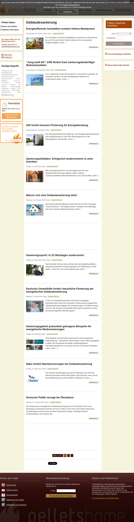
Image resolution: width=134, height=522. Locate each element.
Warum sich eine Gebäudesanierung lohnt (51, 195)
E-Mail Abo (8, 57)
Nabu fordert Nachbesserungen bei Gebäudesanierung (59, 364)
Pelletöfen (5, 88)
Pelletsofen (5, 90)
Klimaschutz (17, 80)
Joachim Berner (58, 33)
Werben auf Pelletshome (105, 478)
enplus (12, 88)
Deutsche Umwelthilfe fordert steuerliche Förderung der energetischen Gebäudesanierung (60, 290)
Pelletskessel (15, 86)
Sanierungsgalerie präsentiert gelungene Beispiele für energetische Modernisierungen (58, 328)
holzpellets (4, 84)
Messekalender (12, 495)
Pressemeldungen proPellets (119, 54)
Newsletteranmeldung (57, 478)
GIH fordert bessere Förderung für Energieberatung (57, 125)
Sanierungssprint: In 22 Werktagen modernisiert (55, 255)
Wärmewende (6, 79)
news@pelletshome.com (10, 46)
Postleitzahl (111, 38)
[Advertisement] (62, 106)
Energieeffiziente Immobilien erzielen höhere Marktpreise (60, 28)
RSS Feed (8, 55)
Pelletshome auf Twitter (15, 500)
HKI (19, 92)
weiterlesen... (94, 47)
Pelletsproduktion (7, 77)
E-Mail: (53, 491)
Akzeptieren (67, 12)
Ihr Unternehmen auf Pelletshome (105, 498)
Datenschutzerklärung (71, 5)
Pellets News (8, 22)
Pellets (17, 83)
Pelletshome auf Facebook (16, 505)
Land (113, 34)
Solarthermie (6, 92)
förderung (7, 94)
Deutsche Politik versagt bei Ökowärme (50, 397)
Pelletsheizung (6, 71)
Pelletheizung (6, 73)
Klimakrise (5, 83)
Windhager (16, 90)
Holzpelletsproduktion (9, 75)
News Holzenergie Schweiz (118, 65)
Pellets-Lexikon (12, 490)
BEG (18, 88)
